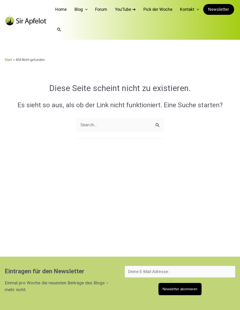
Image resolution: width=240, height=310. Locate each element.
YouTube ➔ (123, 10)
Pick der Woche (152, 10)
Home (69, 10)
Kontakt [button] (180, 10)
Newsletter (208, 10)
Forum (103, 10)
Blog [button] (85, 10)
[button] (89, 10)
